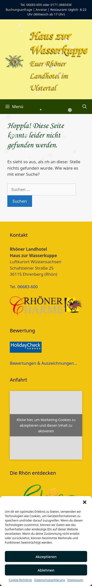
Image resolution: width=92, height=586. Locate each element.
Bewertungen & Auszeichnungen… (43, 363)
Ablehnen (46, 570)
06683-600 (34, 4)
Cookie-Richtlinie (20, 580)
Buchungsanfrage (19, 9)
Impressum (75, 580)
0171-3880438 (60, 4)
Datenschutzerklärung (49, 580)
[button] (84, 502)
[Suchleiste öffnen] (84, 106)
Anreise (41, 9)
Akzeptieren (46, 556)
